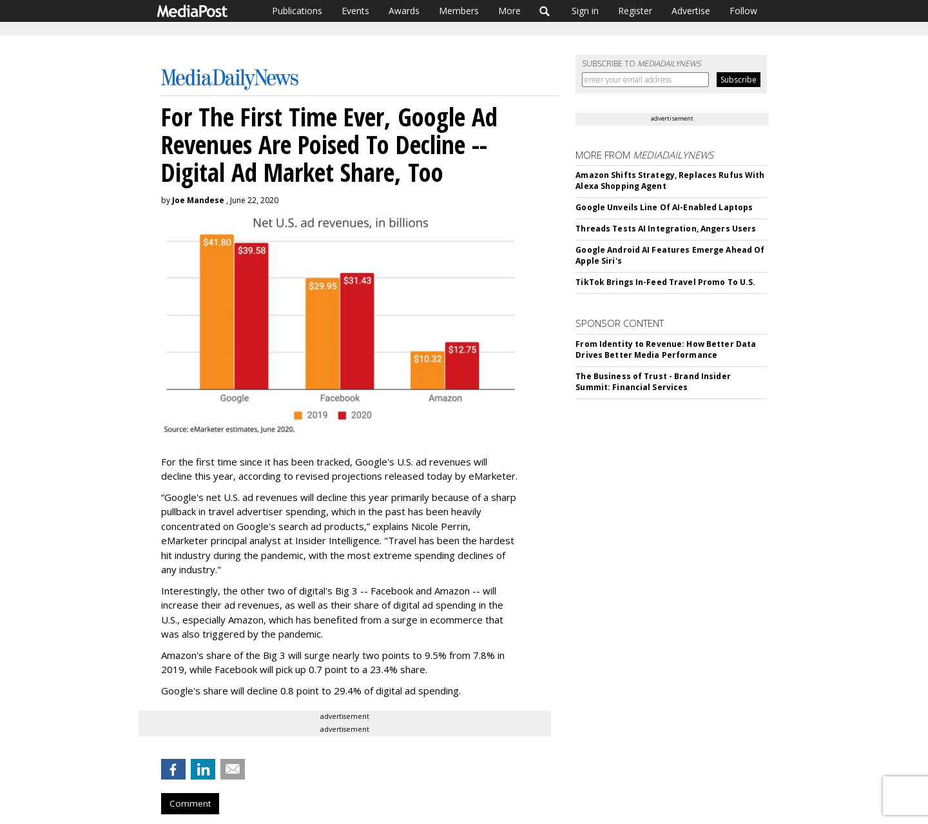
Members (459, 11)
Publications (297, 11)
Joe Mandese (198, 200)
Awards (404, 11)
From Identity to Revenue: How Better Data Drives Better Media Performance (665, 349)
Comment (190, 803)
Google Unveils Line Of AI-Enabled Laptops (664, 207)
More (509, 11)
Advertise (691, 11)
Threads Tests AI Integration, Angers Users (665, 228)
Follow (743, 11)
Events (355, 11)
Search (544, 11)
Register (635, 11)
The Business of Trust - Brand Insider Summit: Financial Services (652, 382)
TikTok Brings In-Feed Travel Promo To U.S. (665, 282)
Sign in (585, 11)
